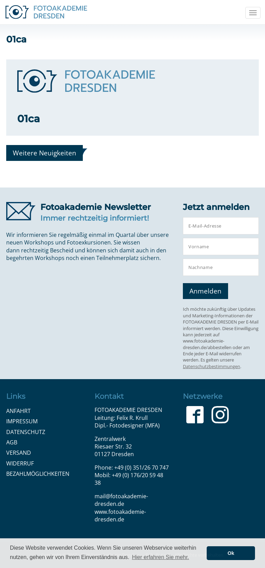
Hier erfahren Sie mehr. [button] (160, 557)
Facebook (195, 414)
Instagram (220, 414)
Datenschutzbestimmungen (211, 366)
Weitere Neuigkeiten (44, 152)
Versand (18, 452)
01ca (28, 119)
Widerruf (20, 463)
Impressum (22, 421)
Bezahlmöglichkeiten (37, 474)
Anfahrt (18, 411)
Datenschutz (25, 432)
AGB (11, 442)
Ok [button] (231, 553)
